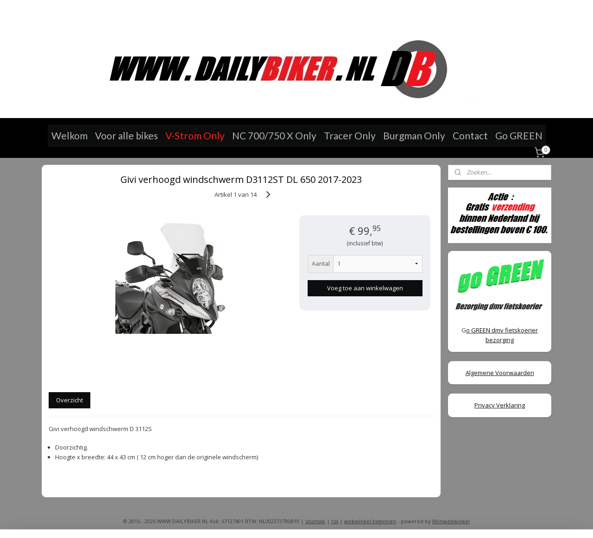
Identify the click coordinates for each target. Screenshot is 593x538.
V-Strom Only (195, 135)
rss (334, 521)
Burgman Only (414, 135)
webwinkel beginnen (370, 521)
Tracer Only (350, 135)
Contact (470, 135)
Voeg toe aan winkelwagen (365, 288)
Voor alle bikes (126, 135)
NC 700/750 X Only (274, 135)
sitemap (315, 521)
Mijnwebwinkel (451, 521)
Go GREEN (519, 135)
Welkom (69, 135)
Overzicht (69, 400)
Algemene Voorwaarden (500, 373)
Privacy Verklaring (499, 405)
